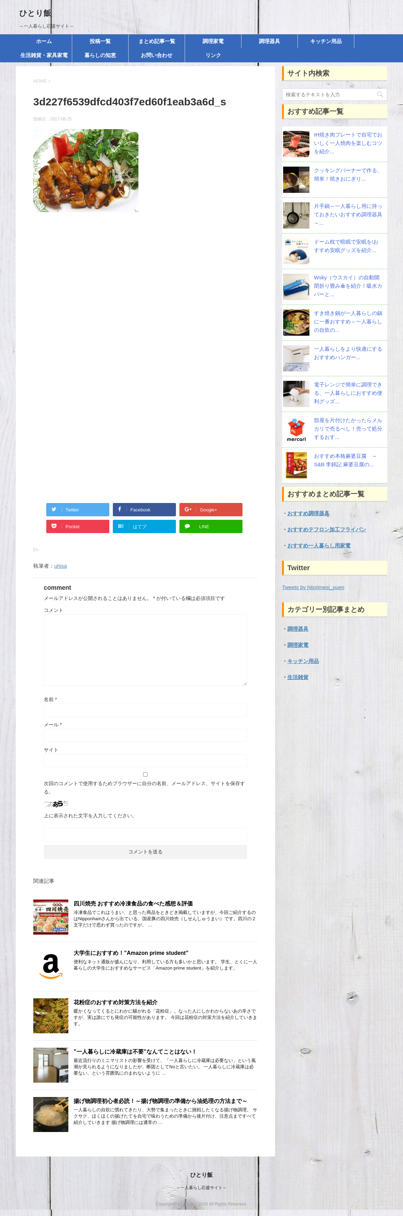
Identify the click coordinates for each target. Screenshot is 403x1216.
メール (53, 724)
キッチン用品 (326, 41)
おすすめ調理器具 (308, 513)
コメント (53, 610)
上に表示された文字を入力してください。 (90, 815)
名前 (50, 699)
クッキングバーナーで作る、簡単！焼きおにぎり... (348, 174)
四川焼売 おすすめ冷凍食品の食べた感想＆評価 (133, 904)
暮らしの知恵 (100, 55)
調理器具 (269, 41)
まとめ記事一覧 (156, 41)
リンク (213, 55)
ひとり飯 (35, 13)
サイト (51, 750)
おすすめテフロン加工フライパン (326, 529)
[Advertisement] (145, 293)
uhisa (60, 566)
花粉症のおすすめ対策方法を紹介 (116, 1002)
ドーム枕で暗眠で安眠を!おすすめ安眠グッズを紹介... (346, 246)
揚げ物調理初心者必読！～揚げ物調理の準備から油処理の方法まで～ (160, 1101)
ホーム (44, 41)
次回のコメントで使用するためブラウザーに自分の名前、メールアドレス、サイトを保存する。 (144, 788)
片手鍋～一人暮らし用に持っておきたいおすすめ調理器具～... (348, 214)
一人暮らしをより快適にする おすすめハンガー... (348, 353)
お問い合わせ (156, 55)
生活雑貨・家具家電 (44, 55)
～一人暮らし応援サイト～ (201, 1187)
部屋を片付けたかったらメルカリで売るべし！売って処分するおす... (348, 428)
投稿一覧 (100, 41)
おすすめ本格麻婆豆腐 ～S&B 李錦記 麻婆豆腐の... (345, 460)
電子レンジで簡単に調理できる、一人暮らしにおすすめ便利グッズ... (348, 393)
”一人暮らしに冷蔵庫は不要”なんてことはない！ (135, 1052)
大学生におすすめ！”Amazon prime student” (131, 953)
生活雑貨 (297, 677)
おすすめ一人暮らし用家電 (318, 545)
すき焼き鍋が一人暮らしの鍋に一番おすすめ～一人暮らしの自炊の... (348, 321)
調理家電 (213, 41)
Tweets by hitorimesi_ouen (313, 587)
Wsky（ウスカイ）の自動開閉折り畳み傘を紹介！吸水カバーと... (348, 285)
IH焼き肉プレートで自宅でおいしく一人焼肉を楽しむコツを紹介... (348, 143)
